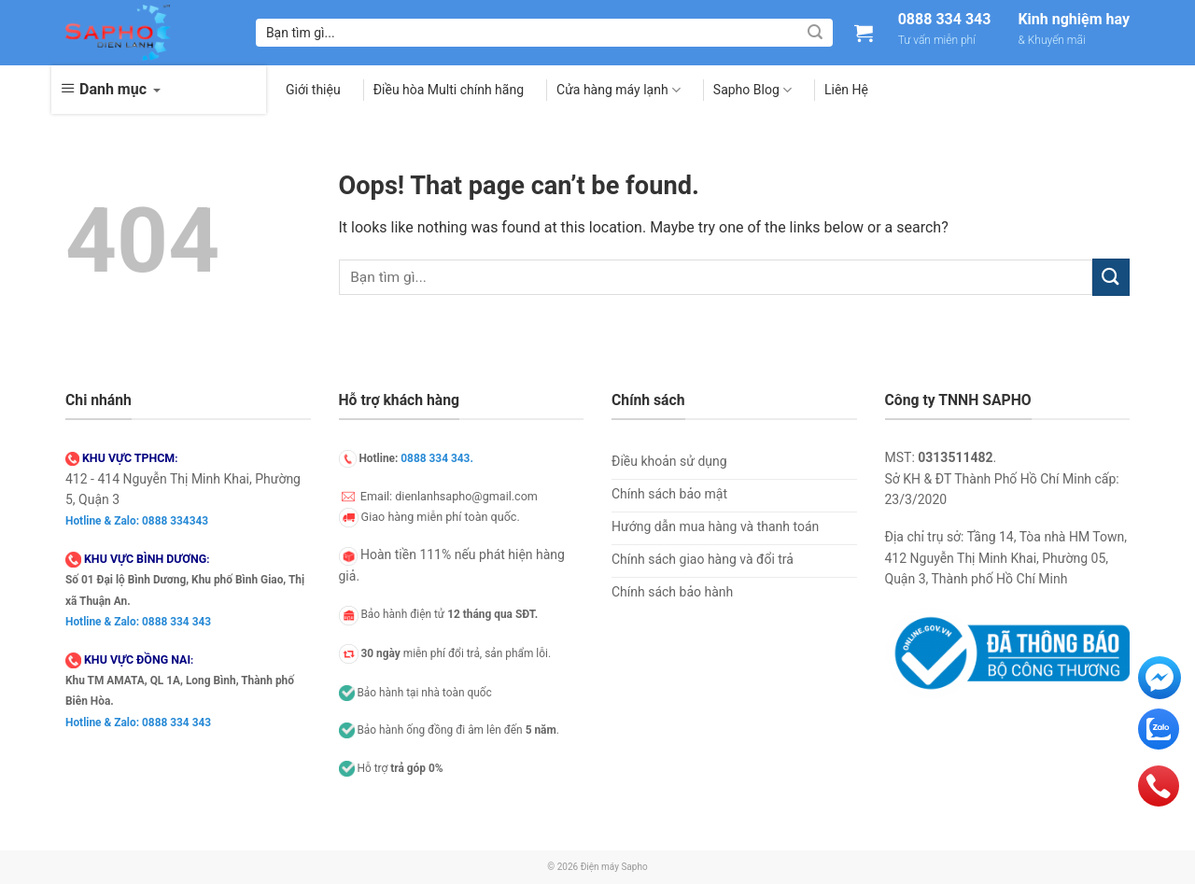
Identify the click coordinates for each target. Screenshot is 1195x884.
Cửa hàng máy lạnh (618, 90)
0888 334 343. (437, 458)
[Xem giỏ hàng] (863, 32)
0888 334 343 (944, 19)
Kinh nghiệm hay (1074, 19)
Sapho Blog (752, 90)
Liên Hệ (846, 89)
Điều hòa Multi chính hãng (448, 89)
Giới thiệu (313, 89)
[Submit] (815, 33)
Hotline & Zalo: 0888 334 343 (138, 621)
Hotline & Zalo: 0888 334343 (136, 520)
